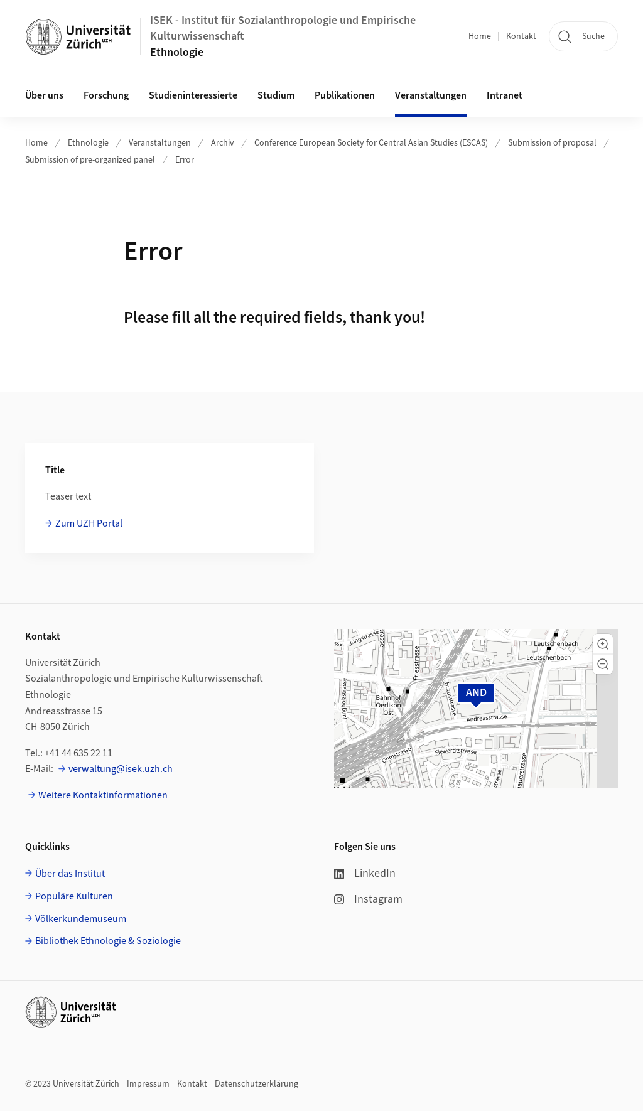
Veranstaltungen (160, 143)
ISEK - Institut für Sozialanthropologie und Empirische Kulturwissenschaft (283, 28)
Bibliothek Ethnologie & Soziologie (108, 941)
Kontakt (521, 36)
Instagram (368, 899)
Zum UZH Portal (88, 523)
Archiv (222, 143)
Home (479, 36)
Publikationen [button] (345, 95)
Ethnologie (176, 52)
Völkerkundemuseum (80, 919)
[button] (603, 644)
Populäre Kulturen (74, 896)
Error (184, 160)
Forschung (106, 95)
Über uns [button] (44, 95)
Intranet (504, 95)
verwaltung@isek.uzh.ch (120, 769)
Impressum (148, 1084)
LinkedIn (365, 873)
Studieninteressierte (193, 95)
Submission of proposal (552, 143)
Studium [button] (275, 95)
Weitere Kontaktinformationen (103, 795)
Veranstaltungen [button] (431, 95)
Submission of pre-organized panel (90, 160)
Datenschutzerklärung (256, 1084)
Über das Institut (70, 874)
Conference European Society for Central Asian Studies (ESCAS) (371, 143)
